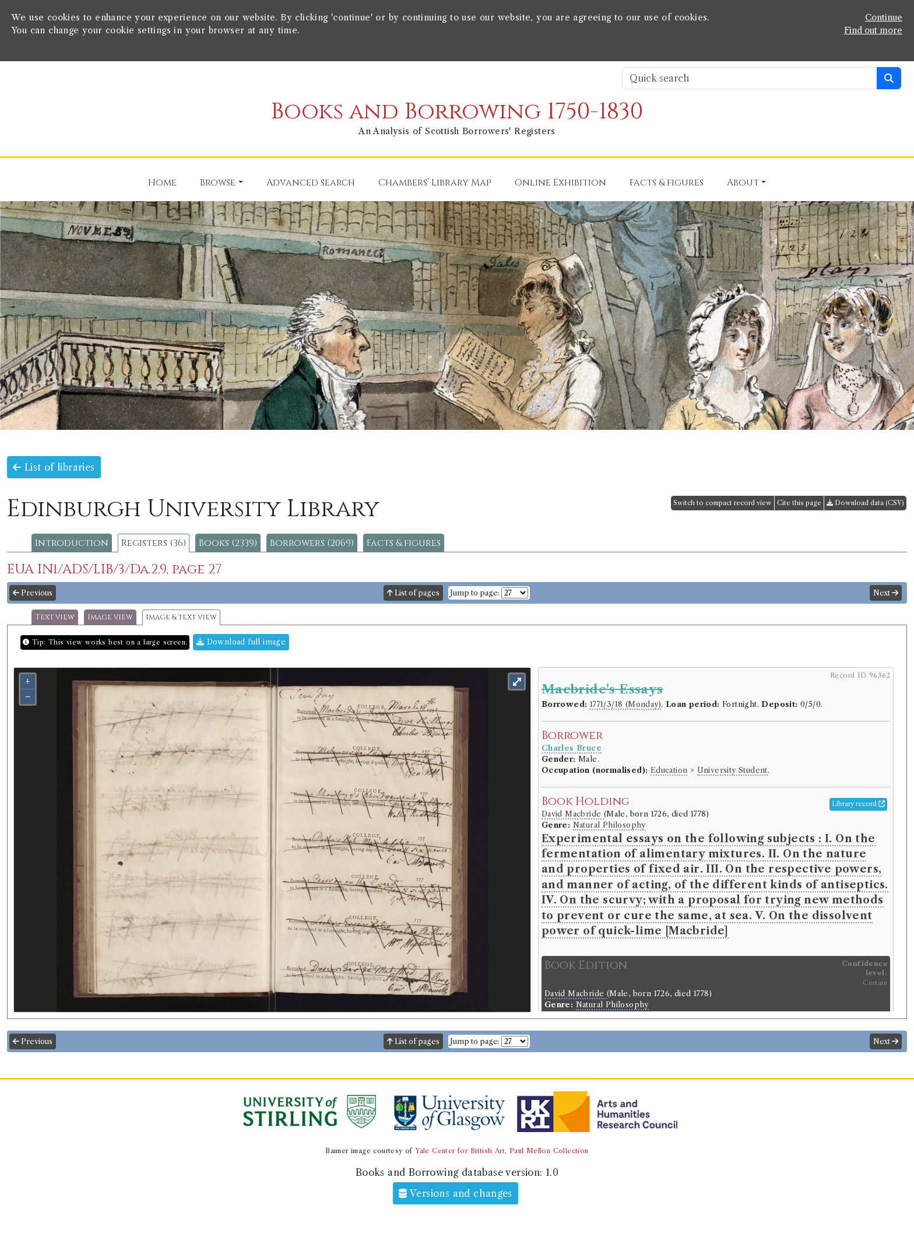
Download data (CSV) (865, 503)
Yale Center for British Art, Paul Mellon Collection (501, 1151)
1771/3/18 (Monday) (625, 704)
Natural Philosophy (609, 825)
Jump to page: (475, 593)
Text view (55, 617)
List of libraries (54, 467)
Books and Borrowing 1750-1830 (457, 112)
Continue (883, 17)
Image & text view (181, 617)
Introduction (71, 543)
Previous (32, 593)
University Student (732, 770)
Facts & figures (404, 543)
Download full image (241, 641)
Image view (110, 617)
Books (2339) (228, 543)
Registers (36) (153, 543)
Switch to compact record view (722, 503)
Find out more (873, 30)
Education (669, 770)
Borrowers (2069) (312, 543)
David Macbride (573, 814)
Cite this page (799, 503)
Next (885, 593)
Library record (858, 804)
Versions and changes (455, 1193)
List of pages (413, 593)
